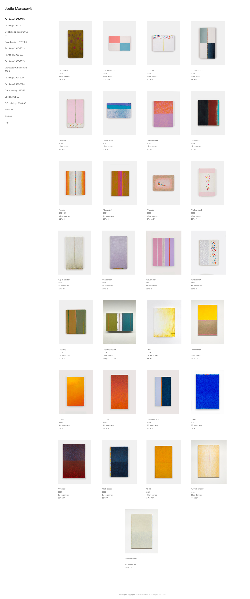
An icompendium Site (157, 594)
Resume (9, 109)
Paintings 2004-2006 (15, 77)
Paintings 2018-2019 (15, 48)
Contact (8, 116)
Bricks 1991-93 (12, 97)
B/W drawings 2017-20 (16, 42)
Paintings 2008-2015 (15, 61)
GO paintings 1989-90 (15, 103)
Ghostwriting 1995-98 (15, 90)
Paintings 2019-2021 (15, 25)
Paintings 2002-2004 (15, 84)
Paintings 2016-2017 (15, 55)
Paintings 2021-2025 (15, 19)
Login (7, 122)
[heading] (14, 9)
